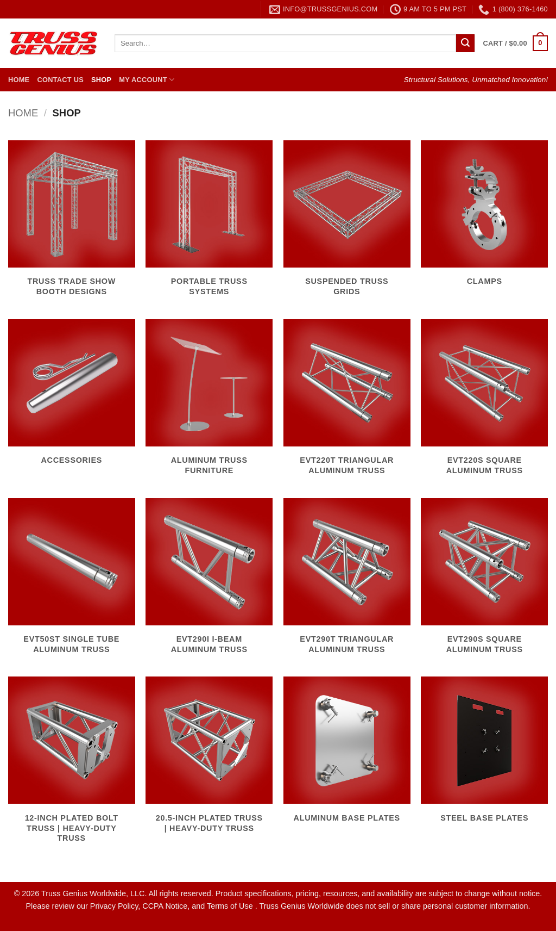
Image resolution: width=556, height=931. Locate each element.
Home (18, 80)
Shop (101, 80)
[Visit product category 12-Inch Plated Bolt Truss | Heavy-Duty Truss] (71, 765)
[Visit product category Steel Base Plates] (484, 755)
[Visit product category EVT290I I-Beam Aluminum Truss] (209, 582)
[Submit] (465, 43)
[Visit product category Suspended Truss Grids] (346, 224)
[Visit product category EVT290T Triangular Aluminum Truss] (346, 582)
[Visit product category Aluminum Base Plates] (346, 755)
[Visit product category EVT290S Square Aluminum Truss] (484, 582)
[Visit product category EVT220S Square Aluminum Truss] (484, 403)
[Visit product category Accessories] (71, 398)
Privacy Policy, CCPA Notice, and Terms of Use (172, 906)
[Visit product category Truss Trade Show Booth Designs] (71, 224)
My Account (146, 80)
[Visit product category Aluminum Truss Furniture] (209, 403)
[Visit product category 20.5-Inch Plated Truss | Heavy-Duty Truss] (209, 760)
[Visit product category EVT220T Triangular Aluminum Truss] (346, 403)
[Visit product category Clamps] (484, 219)
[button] (515, 43)
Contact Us (60, 80)
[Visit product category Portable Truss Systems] (209, 224)
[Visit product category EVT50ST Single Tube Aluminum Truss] (71, 582)
